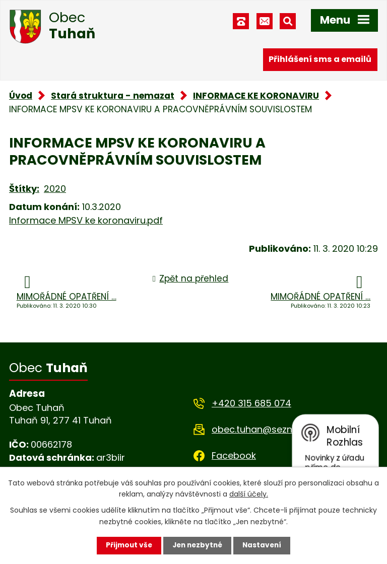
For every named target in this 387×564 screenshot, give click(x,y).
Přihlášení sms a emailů (320, 59)
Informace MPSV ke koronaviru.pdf (86, 220)
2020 (55, 188)
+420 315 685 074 (251, 403)
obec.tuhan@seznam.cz (265, 429)
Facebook (234, 455)
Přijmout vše (127, 545)
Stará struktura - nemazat (112, 96)
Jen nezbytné (197, 545)
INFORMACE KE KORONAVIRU (256, 96)
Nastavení (264, 545)
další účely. (248, 493)
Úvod (20, 96)
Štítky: (24, 188)
